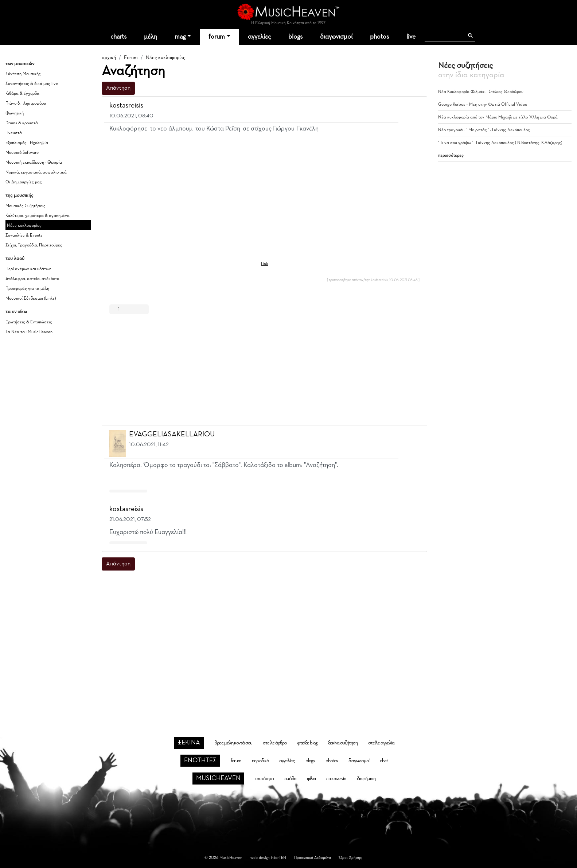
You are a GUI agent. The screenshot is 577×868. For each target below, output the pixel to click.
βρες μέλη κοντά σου (233, 743)
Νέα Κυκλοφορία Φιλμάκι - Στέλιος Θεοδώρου (480, 92)
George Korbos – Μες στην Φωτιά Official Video (482, 104)
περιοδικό (260, 760)
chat (384, 760)
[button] (415, 105)
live (411, 37)
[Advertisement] (264, 368)
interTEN (278, 858)
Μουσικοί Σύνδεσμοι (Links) (30, 298)
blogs (295, 37)
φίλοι (311, 778)
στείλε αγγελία (381, 743)
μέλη (150, 37)
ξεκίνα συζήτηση (343, 743)
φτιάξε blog (307, 743)
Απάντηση (118, 88)
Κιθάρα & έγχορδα (22, 94)
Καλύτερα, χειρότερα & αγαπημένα (37, 216)
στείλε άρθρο (274, 743)
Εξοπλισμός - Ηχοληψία (26, 143)
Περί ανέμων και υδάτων (28, 269)
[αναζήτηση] (444, 35)
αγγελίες (259, 37)
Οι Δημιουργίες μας (23, 182)
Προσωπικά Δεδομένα (312, 858)
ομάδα (290, 778)
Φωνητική (14, 113)
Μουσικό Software (22, 153)
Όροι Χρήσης (350, 858)
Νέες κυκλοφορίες (24, 225)
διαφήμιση (366, 778)
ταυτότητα (264, 778)
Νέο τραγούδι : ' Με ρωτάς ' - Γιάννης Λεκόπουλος (484, 130)
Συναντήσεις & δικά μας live (31, 84)
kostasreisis (126, 105)
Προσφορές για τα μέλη (27, 289)
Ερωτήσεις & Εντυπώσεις (28, 322)
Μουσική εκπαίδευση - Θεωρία (33, 162)
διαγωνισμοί (336, 37)
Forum (131, 57)
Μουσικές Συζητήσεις (25, 206)
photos (379, 37)
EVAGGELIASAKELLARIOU (172, 434)
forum (216, 37)
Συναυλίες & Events (23, 235)
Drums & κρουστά (21, 123)
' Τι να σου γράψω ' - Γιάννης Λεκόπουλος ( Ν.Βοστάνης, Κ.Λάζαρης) (500, 143)
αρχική (109, 57)
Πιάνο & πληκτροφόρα (25, 103)
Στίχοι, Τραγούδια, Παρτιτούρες (33, 245)
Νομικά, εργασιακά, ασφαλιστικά (36, 172)
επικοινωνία (336, 778)
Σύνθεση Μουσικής (23, 74)
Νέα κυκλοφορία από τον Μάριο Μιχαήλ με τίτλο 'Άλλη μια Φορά (498, 117)
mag (180, 37)
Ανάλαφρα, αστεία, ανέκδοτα (32, 279)
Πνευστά (13, 133)
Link (264, 264)
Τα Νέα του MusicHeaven (28, 332)
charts (118, 37)
